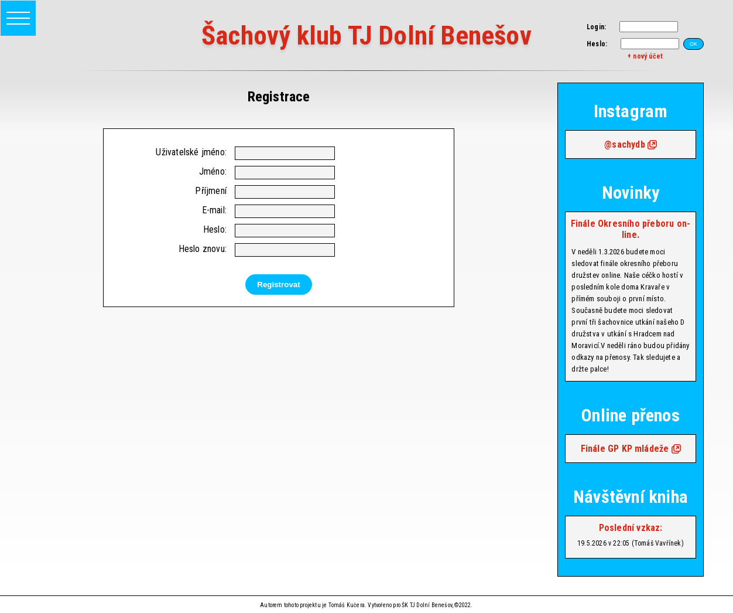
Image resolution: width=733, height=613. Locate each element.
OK (693, 44)
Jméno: (213, 171)
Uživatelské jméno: (191, 152)
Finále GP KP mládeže (625, 448)
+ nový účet (645, 56)
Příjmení (211, 190)
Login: (596, 27)
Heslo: (597, 44)
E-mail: (214, 210)
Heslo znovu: (203, 248)
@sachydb (624, 144)
